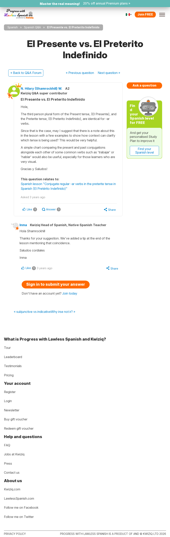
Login (8, 401)
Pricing (9, 375)
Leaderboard (13, 357)
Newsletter (11, 410)
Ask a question (144, 85)
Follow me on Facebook (21, 507)
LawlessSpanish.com (19, 498)
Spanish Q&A (32, 27)
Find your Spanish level (144, 150)
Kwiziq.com (12, 489)
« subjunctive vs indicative (32, 317)
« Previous (80, 73)
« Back (25, 73)
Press (8, 463)
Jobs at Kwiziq (14, 454)
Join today (69, 299)
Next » (109, 73)
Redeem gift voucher (18, 428)
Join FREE (145, 14)
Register (10, 392)
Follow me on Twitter (19, 517)
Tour (7, 348)
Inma (25, 230)
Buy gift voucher (15, 419)
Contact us (12, 473)
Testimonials (13, 366)
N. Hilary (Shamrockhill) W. (44, 88)
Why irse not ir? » (63, 317)
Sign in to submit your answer (55, 289)
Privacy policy (15, 533)
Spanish (12, 27)
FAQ (7, 445)
